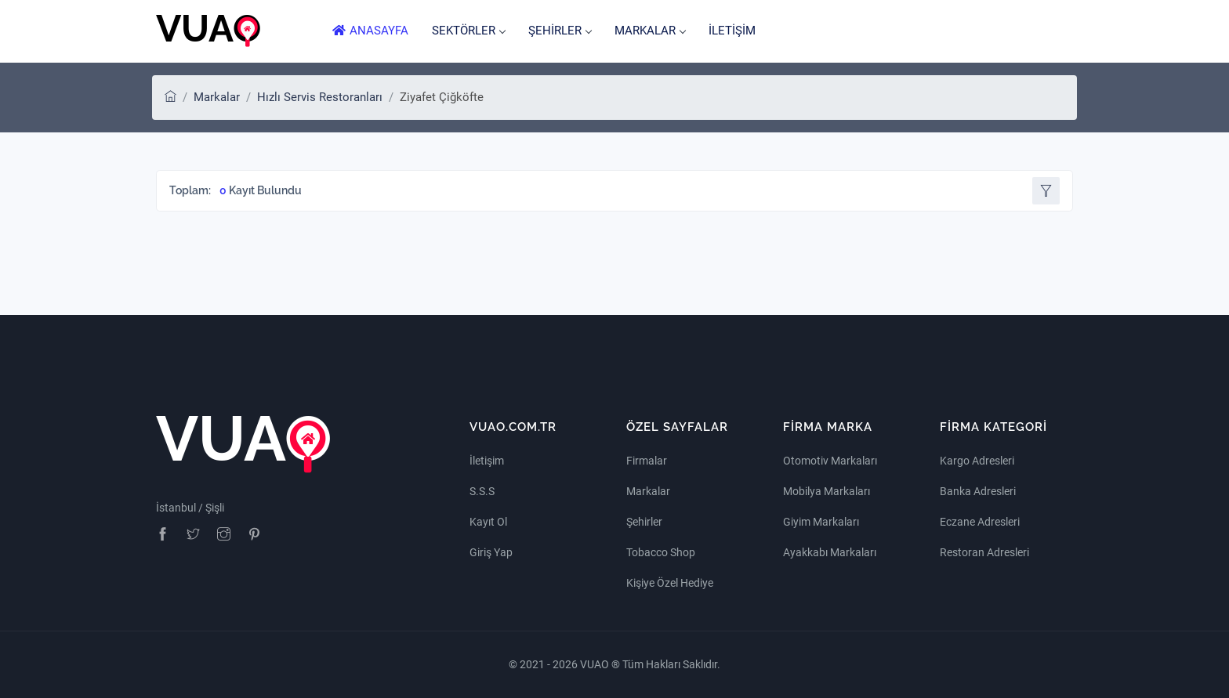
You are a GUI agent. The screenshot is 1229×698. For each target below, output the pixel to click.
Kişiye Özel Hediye (669, 583)
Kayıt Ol (488, 521)
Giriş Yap (491, 552)
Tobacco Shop (660, 552)
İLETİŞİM (732, 31)
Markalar (217, 97)
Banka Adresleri (978, 491)
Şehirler (644, 521)
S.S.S (482, 491)
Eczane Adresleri (980, 521)
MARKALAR (649, 31)
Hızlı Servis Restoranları (319, 97)
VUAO (595, 664)
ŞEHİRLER (559, 31)
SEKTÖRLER (468, 31)
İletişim (486, 460)
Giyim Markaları (821, 521)
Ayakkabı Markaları (829, 552)
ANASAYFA (370, 31)
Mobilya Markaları (826, 491)
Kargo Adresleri (977, 460)
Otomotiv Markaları (830, 460)
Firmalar (646, 460)
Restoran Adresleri (984, 552)
